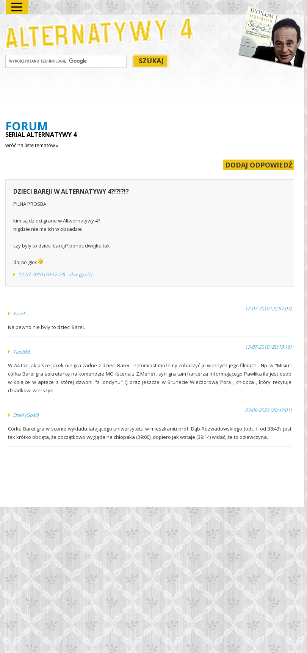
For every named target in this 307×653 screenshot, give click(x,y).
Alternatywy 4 (100, 33)
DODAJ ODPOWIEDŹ (258, 164)
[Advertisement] (143, 95)
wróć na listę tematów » (31, 145)
